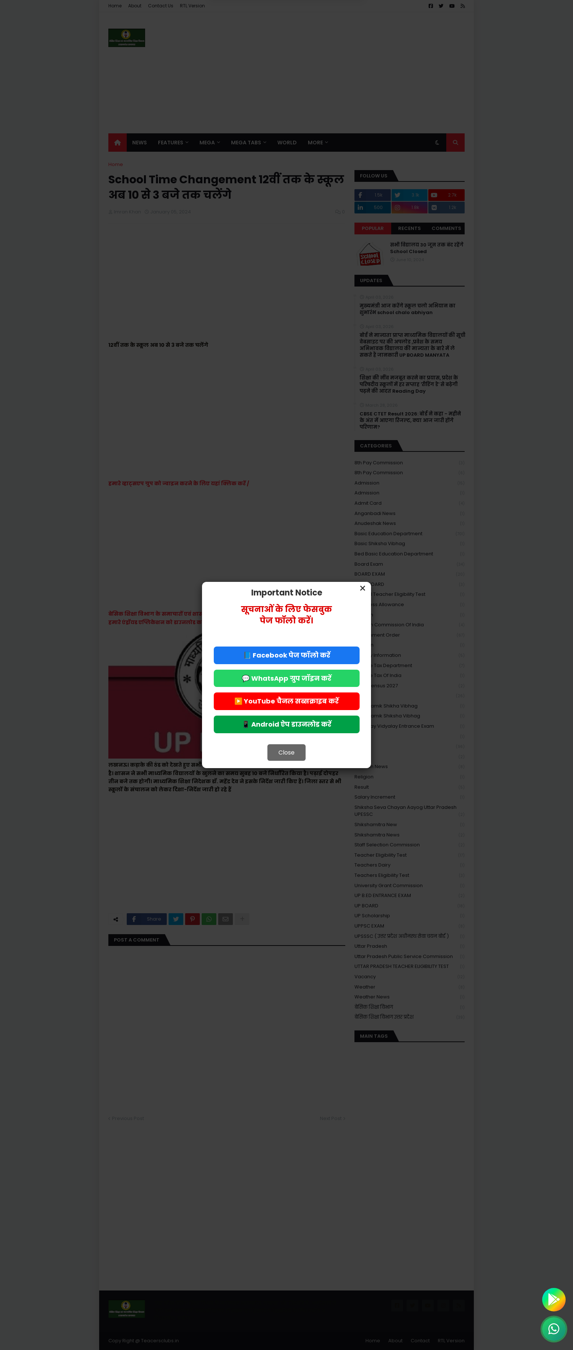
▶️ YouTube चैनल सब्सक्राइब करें (286, 701)
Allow (323, 36)
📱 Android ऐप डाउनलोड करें (286, 724)
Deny (249, 36)
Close (286, 752)
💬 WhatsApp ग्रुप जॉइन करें (286, 678)
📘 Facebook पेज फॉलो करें (286, 655)
